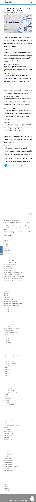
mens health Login (7, 452)
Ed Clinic (5, 284)
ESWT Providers (7, 311)
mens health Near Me (8, 454)
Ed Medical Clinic (7, 291)
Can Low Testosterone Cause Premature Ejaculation (13, 272)
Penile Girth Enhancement (8, 460)
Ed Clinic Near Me (7, 285)
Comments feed (7, 488)
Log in (5, 484)
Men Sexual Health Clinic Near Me (10, 415)
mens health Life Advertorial (9, 450)
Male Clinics (6, 371)
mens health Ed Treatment (9, 448)
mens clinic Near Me (7, 429)
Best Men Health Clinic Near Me (10, 262)
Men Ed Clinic (6, 400)
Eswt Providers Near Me (8, 313)
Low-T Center (6, 365)
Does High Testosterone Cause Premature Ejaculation (14, 276)
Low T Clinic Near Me (8, 344)
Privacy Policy (10, 500)
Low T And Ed (6, 338)
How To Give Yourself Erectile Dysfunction (12, 328)
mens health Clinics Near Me (9, 445)
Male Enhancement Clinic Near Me (10, 380)
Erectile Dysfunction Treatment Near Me (11, 305)
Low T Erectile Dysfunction (9, 348)
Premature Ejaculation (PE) (9, 464)
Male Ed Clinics (7, 375)
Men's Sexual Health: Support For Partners (12, 425)
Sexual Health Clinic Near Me (9, 470)
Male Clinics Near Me (8, 373)
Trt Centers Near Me (8, 477)
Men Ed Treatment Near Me (9, 404)
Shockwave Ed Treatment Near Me (10, 472)
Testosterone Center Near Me (9, 476)
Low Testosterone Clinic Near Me (10, 361)
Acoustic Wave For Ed (8, 256)
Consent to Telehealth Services (5, 498)
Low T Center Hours (7, 342)
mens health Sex (7, 456)
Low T (5, 336)
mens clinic (6, 427)
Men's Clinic (6, 421)
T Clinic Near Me (7, 474)
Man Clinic (6, 394)
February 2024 (6, 248)
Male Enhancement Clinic (8, 379)
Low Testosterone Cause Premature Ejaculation (13, 355)
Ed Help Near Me (7, 289)
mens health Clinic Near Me (9, 441)
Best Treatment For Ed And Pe (9, 266)
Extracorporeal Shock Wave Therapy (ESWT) (12, 320)
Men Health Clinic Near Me (9, 411)
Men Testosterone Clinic (8, 417)
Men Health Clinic (7, 410)
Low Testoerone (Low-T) (8, 349)
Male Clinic (6, 367)
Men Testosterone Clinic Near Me (10, 419)
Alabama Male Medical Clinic (9, 260)
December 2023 (7, 250)
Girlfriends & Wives (7, 322)
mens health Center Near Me (9, 435)
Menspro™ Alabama (19, 12)
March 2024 (6, 246)
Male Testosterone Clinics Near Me (10, 392)
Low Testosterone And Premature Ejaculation (12, 353)
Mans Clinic (6, 396)
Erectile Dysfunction (7, 297)
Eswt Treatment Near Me (8, 318)
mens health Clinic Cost (8, 439)
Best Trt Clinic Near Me (8, 268)
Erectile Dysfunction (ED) (8, 299)
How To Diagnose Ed (8, 324)
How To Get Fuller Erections (9, 326)
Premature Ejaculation (8, 462)
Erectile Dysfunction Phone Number (10, 301)
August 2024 (6, 240)
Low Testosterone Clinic (8, 359)
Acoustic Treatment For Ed (9, 254)
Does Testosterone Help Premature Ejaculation (13, 278)
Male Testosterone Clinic (8, 388)
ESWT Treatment (7, 315)
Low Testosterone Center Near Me (10, 357)
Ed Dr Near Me (6, 287)
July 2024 (5, 242)
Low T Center (6, 340)
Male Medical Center (8, 384)
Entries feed (6, 486)
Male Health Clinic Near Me (9, 382)
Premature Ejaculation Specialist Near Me (12, 466)
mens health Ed (6, 446)
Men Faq (5, 406)
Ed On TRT (6, 293)
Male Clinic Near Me (8, 369)
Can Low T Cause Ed (7, 270)
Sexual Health (6, 468)
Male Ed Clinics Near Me (8, 377)
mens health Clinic (7, 437)
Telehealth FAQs (17, 500)
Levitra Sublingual (7, 334)
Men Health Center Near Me (9, 408)
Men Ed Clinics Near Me (8, 402)
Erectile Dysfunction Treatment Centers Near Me (13, 303)
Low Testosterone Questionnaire (10, 363)
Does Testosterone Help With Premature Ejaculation (14, 280)
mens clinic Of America (8, 431)
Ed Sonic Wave (6, 295)
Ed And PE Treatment (8, 282)
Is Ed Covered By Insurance (9, 330)
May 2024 (6, 244)
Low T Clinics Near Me (8, 346)
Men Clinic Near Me (7, 398)
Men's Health (6, 423)
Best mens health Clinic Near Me (10, 264)
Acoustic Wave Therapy (8, 258)
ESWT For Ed (6, 307)
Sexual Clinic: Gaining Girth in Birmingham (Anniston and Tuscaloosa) (17, 225)
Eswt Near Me (6, 309)
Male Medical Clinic (7, 386)
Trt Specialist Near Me (8, 479)
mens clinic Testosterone (8, 433)
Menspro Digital (7, 12)
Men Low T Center (7, 413)
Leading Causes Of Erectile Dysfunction (11, 332)
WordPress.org (6, 490)
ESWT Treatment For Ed (8, 316)
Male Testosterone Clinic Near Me (10, 390)
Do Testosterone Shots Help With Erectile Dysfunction (14, 274)
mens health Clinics (7, 443)
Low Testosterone (7, 351)
